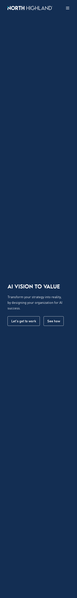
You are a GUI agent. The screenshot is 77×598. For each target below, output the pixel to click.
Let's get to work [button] (23, 321)
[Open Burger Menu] (67, 8)
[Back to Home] (30, 7)
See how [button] (53, 321)
